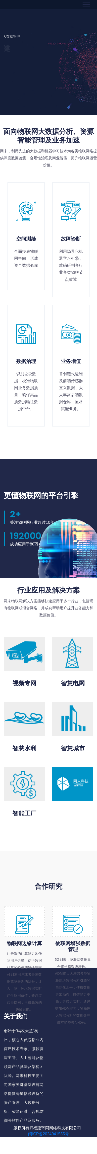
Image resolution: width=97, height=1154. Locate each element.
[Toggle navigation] (86, 4)
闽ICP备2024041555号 (48, 1134)
